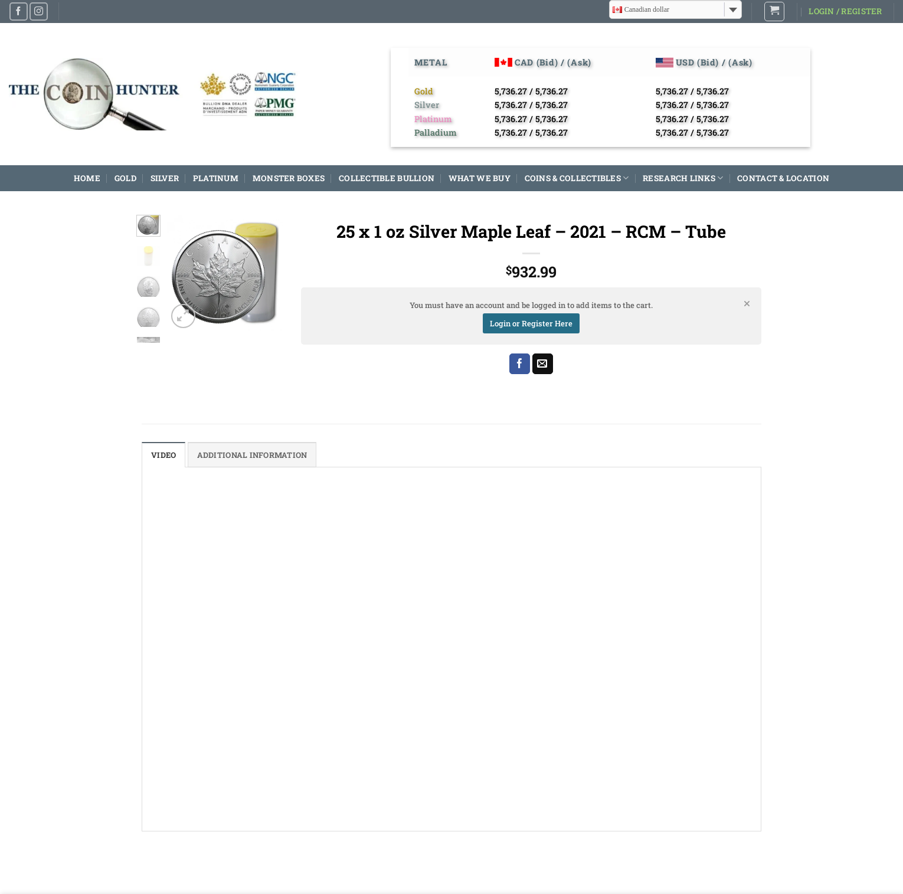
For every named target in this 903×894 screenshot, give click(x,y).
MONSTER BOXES (289, 178)
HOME (87, 178)
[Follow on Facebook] (18, 11)
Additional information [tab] (255, 455)
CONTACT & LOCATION (783, 178)
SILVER (164, 178)
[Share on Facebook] (519, 364)
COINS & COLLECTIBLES (577, 178)
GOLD (125, 178)
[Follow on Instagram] (39, 11)
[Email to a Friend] (542, 364)
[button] (774, 12)
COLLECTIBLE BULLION (386, 178)
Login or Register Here (531, 323)
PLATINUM (215, 178)
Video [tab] (164, 455)
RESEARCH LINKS (683, 178)
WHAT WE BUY (480, 178)
